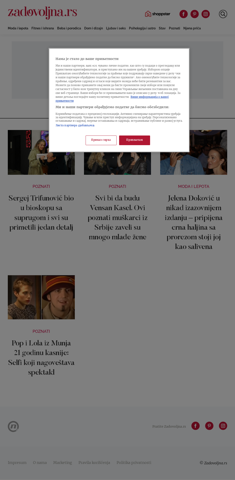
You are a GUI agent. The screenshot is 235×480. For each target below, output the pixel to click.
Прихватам (134, 140)
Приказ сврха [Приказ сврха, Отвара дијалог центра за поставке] (101, 140)
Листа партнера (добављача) (75, 125)
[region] (119, 100)
